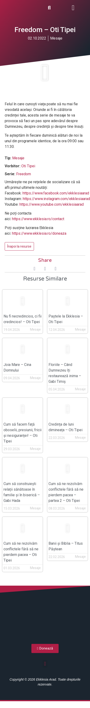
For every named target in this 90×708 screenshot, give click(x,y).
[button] (73, 7)
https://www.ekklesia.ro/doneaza (39, 233)
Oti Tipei (28, 166)
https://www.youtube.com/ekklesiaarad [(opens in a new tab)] (51, 204)
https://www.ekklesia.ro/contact (38, 219)
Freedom (23, 174)
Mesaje (56, 38)
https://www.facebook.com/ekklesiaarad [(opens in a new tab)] (55, 193)
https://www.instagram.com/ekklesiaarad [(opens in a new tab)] (56, 199)
